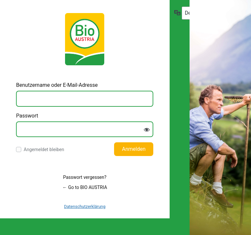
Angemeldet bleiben (44, 149)
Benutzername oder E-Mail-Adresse (57, 85)
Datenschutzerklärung (85, 206)
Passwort (27, 116)
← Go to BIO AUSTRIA (84, 187)
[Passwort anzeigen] (146, 129)
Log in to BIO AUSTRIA (84, 39)
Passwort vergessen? (85, 177)
